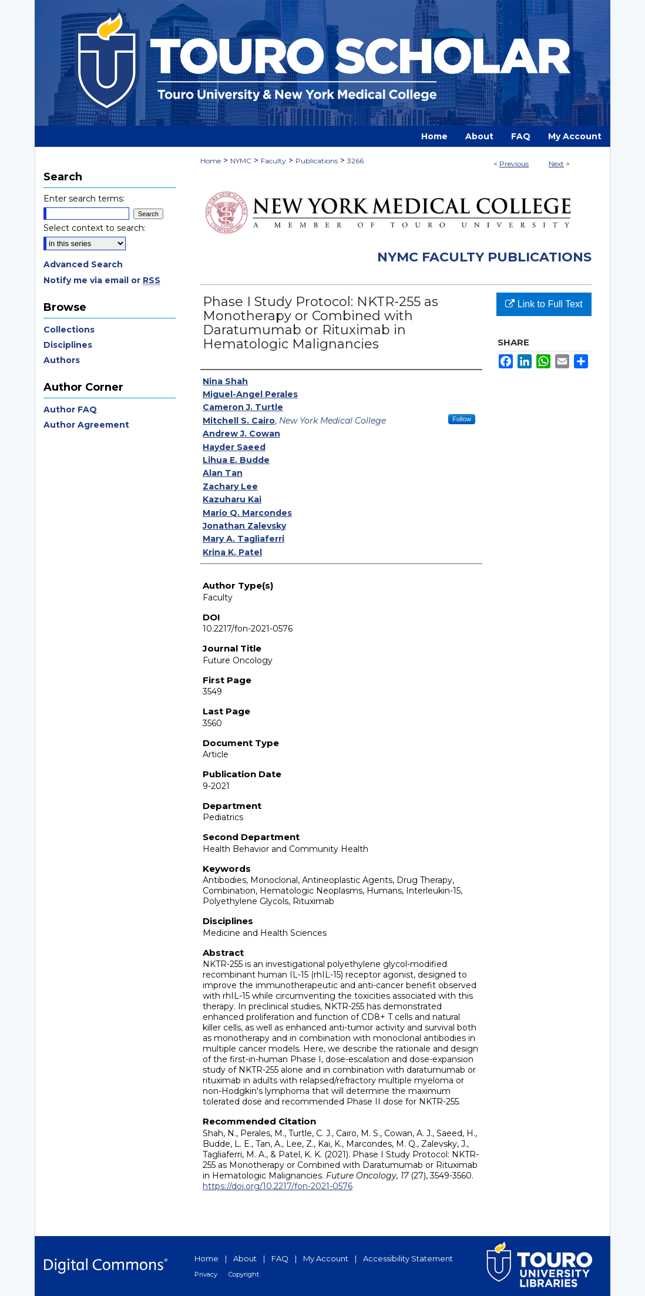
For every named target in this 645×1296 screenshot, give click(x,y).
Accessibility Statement (408, 1258)
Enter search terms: (84, 198)
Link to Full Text (543, 304)
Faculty (273, 160)
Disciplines (67, 345)
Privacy (205, 1274)
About (245, 1258)
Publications (316, 160)
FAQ (279, 1258)
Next (556, 163)
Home (210, 160)
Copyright (244, 1274)
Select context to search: (94, 228)
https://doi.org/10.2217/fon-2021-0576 (277, 1186)
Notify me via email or (101, 280)
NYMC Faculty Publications (484, 257)
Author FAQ (70, 409)
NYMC (240, 160)
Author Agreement (86, 424)
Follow (461, 418)
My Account (325, 1258)
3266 (355, 160)
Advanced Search (83, 264)
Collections (69, 329)
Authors (61, 360)
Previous (514, 163)
